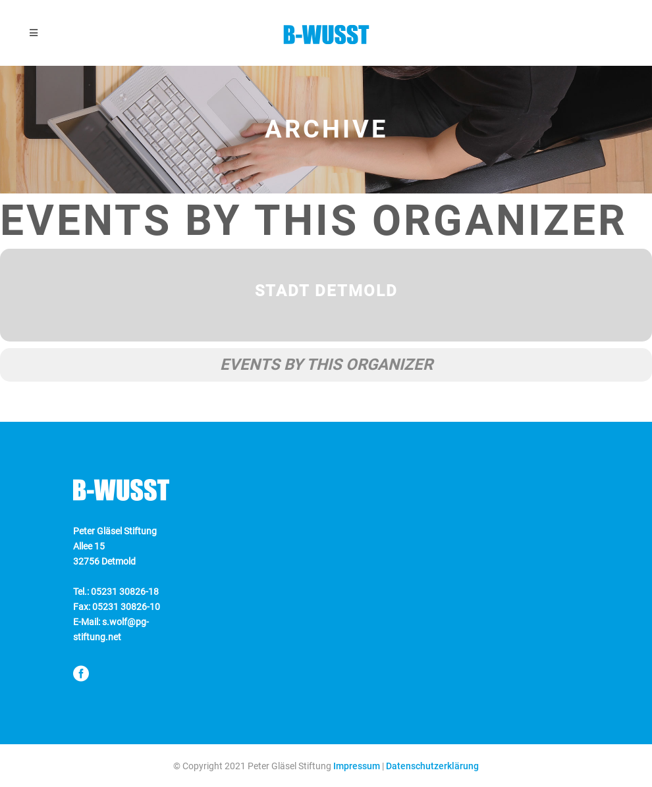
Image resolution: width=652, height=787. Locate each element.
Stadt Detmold (326, 291)
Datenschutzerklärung (432, 766)
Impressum (356, 766)
